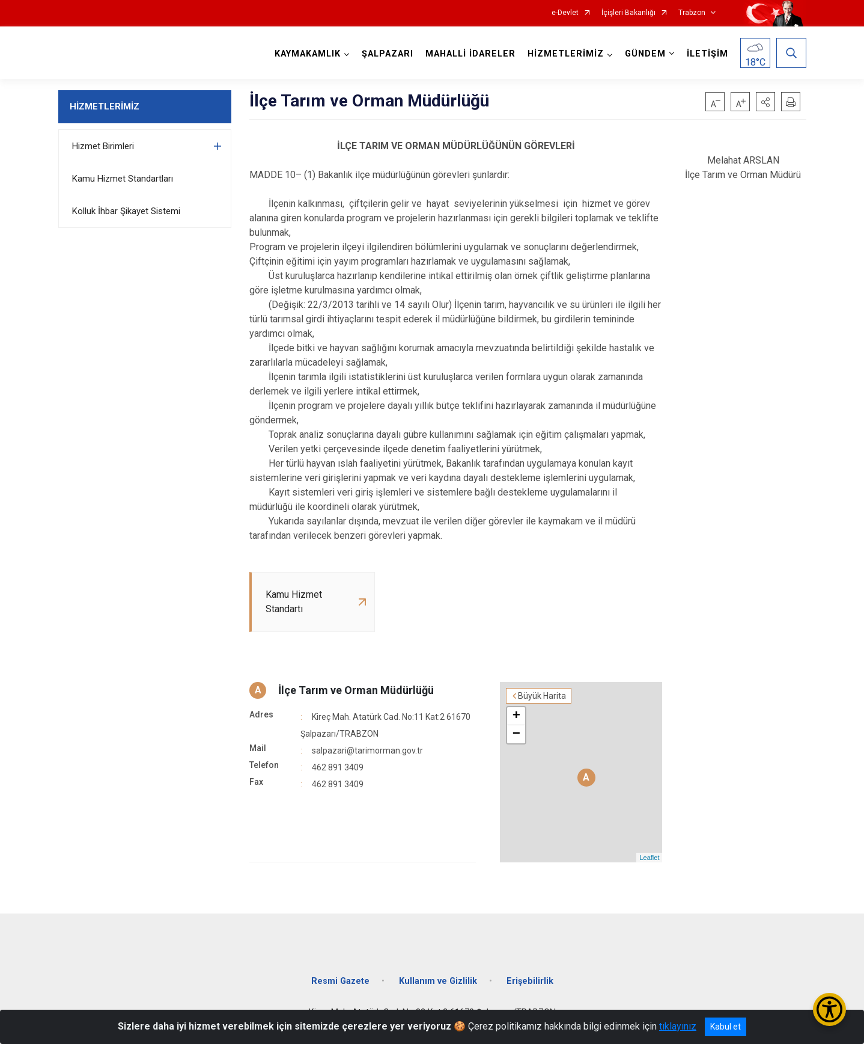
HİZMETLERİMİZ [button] (566, 54)
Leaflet (649, 857)
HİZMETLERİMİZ (104, 106)
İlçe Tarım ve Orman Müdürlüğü (356, 690)
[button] (765, 101)
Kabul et (725, 1026)
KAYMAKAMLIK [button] (308, 54)
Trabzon (691, 13)
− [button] (516, 734)
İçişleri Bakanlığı (628, 13)
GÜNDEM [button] (645, 54)
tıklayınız (677, 1026)
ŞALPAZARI (387, 54)
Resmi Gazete (340, 981)
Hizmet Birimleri (103, 146)
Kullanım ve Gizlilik (438, 981)
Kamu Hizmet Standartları (122, 178)
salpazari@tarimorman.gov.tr (367, 750)
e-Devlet (565, 13)
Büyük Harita (542, 696)
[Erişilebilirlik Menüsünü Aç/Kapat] (829, 1009)
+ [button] (516, 716)
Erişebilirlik (530, 981)
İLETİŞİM (707, 54)
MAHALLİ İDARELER (470, 54)
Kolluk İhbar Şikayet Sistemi (126, 211)
